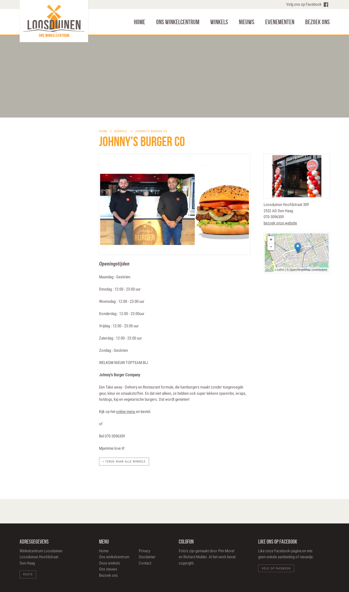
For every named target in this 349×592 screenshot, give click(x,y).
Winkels (219, 22)
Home (139, 22)
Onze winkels (109, 563)
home (103, 131)
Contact (145, 563)
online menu (125, 411)
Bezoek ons (317, 22)
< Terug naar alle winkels (124, 461)
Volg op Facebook (276, 568)
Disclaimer (147, 556)
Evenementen (279, 22)
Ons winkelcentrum (177, 22)
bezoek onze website (280, 223)
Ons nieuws (108, 569)
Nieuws (246, 22)
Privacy (144, 550)
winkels (120, 131)
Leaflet (279, 269)
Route (28, 574)
